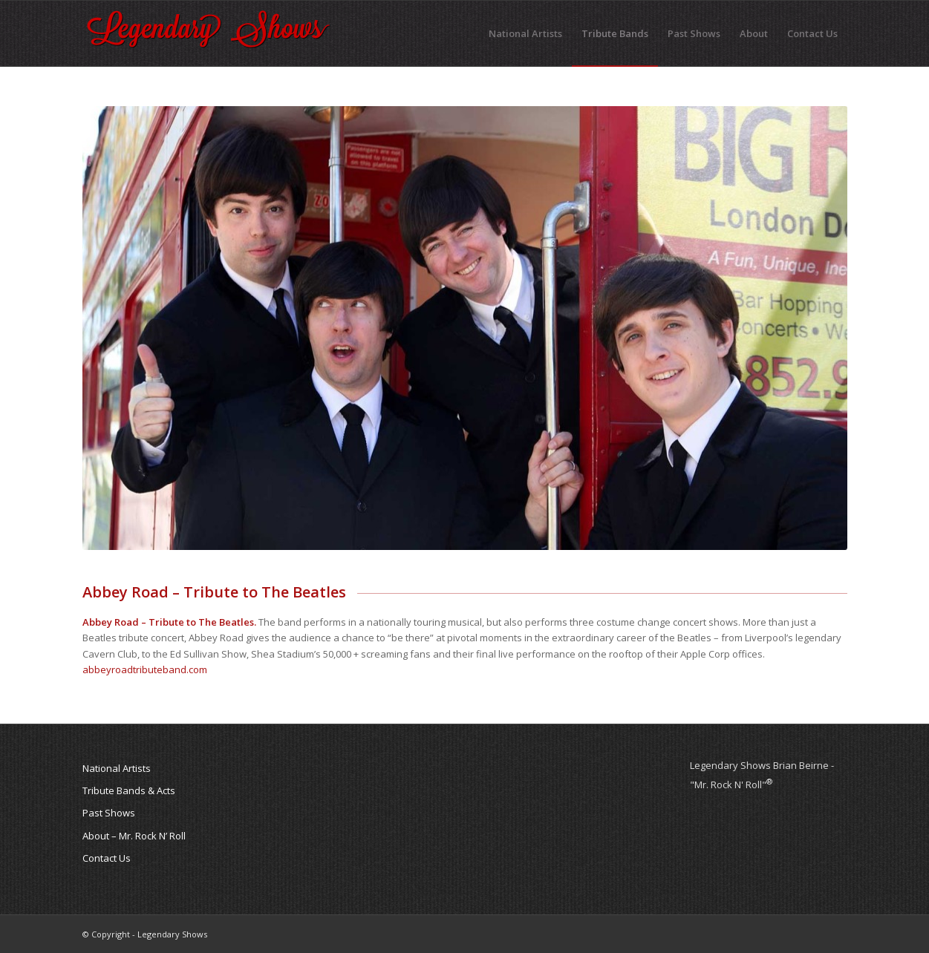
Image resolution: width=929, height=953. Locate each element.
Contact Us (106, 858)
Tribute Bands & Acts (128, 790)
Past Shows (108, 812)
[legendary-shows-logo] (208, 33)
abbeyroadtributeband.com (144, 669)
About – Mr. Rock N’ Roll (134, 835)
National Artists (116, 768)
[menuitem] (525, 33)
